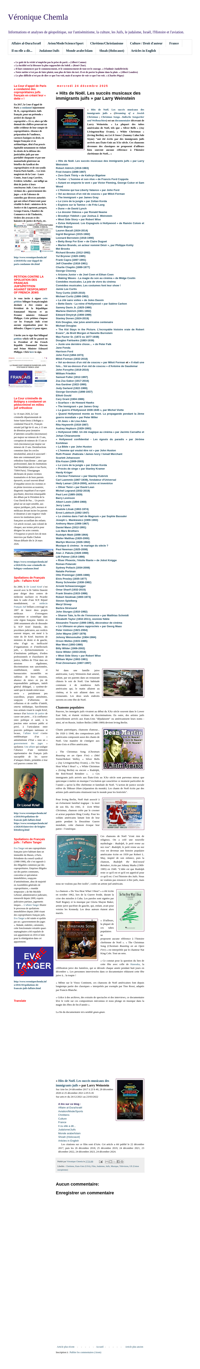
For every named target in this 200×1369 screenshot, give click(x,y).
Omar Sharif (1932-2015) (71, 589)
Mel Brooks (63, 248)
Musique (114, 1166)
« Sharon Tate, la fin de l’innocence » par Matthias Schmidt (92, 615)
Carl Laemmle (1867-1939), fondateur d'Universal (86, 479)
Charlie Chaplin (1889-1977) (73, 267)
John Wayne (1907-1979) (71, 633)
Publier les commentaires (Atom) (85, 1352)
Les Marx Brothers (67, 530)
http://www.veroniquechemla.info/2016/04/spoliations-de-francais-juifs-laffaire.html (30, 816)
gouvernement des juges (28, 743)
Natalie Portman (66, 571)
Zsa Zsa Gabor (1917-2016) (72, 380)
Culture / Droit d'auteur (146, 43)
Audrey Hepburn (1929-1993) (73, 428)
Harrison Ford (64, 351)
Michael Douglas (66, 325)
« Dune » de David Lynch (71, 208)
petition (18, 338)
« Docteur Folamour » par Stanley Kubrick (82, 476)
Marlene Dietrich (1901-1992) (73, 311)
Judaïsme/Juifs (49, 50)
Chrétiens (70, 1166)
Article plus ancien (134, 1346)
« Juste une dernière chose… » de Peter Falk (83, 344)
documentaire (122, 120)
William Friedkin (66, 373)
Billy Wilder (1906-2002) (70, 648)
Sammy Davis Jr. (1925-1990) (73, 307)
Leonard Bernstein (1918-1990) (75, 237)
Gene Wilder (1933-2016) (71, 651)
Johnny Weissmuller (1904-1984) (76, 637)
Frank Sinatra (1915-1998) (72, 593)
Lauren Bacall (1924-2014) (72, 230)
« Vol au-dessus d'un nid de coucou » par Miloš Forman (90, 362)
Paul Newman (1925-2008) (72, 549)
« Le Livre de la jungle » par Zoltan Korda (81, 201)
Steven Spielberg (66, 600)
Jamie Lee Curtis (66, 289)
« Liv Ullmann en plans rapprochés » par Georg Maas (89, 626)
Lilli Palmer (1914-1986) (70, 556)
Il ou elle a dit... (21, 50)
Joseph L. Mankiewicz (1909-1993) (77, 520)
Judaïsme (101, 1166)
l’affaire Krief (30, 733)
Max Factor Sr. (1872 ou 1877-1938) (77, 336)
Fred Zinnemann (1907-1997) (73, 662)
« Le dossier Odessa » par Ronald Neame (81, 212)
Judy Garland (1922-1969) (72, 388)
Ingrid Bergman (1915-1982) (73, 234)
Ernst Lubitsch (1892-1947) (72, 512)
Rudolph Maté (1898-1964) (72, 534)
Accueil (99, 1346)
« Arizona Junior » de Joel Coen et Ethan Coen (85, 274)
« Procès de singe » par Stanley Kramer (80, 468)
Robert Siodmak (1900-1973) (73, 596)
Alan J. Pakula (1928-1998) (72, 552)
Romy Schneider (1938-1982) (73, 582)
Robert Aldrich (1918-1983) (72, 168)
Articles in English (143, 50)
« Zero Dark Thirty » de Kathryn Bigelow (81, 175)
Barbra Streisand (66, 608)
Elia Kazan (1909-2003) (70, 461)
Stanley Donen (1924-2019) (72, 318)
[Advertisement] (100, 1312)
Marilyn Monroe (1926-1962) (73, 542)
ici (33, 328)
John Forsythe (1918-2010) (72, 369)
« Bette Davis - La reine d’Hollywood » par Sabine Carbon (91, 303)
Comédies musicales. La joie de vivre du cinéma (86, 281)
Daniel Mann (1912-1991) (71, 527)
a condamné (26, 107)
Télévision (124, 1166)
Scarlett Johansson (68, 457)
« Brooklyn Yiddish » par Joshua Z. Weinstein (84, 215)
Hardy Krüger (64, 472)
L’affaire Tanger (31, 905)
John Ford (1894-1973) (70, 355)
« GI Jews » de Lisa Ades (71, 421)
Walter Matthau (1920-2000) (73, 538)
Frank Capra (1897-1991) (71, 259)
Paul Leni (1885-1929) (69, 494)
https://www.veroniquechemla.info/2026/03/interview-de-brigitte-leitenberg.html (31, 826)
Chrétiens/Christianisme (106, 43)
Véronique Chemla (38, 16)
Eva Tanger (19, 848)
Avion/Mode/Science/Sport (65, 43)
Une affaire (29, 746)
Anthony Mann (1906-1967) (72, 523)
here (32, 352)
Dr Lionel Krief (34, 586)
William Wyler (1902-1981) (72, 659)
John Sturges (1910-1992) (72, 611)
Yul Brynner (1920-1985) (71, 256)
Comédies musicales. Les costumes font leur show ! (88, 285)
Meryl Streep (63, 604)
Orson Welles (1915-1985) (72, 640)
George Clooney (66, 270)
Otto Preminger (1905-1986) (73, 574)
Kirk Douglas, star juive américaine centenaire (84, 322)
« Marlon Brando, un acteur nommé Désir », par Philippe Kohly (94, 245)
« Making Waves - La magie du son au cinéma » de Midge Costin (95, 278)
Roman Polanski (66, 564)
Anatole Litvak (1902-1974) (72, 509)
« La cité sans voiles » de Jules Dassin (80, 300)
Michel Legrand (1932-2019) (73, 490)
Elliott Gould (63, 395)
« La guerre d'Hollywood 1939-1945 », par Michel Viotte (90, 409)
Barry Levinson (65, 498)
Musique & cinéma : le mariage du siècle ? (82, 545)
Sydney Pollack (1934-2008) (73, 567)
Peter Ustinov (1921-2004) (72, 630)
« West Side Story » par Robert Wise (78, 219)
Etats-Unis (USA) (82, 1166)
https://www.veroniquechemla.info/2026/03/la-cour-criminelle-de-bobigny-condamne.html (31, 565)
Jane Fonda (63, 347)
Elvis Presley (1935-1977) (71, 578)
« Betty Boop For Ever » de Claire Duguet (81, 241)
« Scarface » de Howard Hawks (75, 402)
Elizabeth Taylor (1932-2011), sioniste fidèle (83, 618)
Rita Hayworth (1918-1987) (72, 424)
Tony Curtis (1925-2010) (70, 292)
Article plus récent (65, 1346)
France (174, 43)
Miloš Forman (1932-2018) (72, 358)
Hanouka (135, 964)
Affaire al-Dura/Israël (26, 43)
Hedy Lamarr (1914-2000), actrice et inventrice (84, 483)
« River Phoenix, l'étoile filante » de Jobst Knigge (86, 560)
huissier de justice (36, 713)
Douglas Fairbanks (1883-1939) (75, 340)
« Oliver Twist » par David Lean (75, 487)
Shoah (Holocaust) (111, 50)
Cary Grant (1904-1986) (70, 399)
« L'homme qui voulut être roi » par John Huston (86, 450)
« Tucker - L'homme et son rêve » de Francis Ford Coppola (92, 179)
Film (93, 1166)
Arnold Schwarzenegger (71, 586)
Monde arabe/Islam (79, 50)
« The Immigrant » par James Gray (77, 406)
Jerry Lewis (63, 505)
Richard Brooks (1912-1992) (73, 252)
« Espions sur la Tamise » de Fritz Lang (80, 204)
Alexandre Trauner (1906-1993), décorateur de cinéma (89, 622)
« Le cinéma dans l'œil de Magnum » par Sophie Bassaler (91, 516)
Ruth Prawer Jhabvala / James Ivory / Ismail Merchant (89, 453)
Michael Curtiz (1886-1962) (72, 296)
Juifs (108, 1166)
